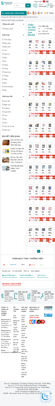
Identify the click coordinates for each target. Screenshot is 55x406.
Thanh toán (15, 336)
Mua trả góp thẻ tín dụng (24, 358)
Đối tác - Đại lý (16, 344)
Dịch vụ (26, 271)
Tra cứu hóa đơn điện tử (16, 350)
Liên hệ (15, 340)
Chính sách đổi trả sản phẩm (24, 327)
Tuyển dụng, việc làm (16, 329)
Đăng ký (51, 7)
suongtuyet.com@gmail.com (11, 352)
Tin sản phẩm (17, 271)
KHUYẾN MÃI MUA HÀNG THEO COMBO (17, 168)
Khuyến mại (6, 271)
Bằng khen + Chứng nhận (23, 366)
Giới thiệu (15, 316)
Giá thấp (48, 29)
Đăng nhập (51, 6)
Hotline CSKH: (34, 316)
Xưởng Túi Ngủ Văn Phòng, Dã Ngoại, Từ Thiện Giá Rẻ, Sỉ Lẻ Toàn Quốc (17, 151)
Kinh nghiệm (35, 271)
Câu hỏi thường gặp (24, 374)
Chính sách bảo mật (24, 335)
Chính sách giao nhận (23, 318)
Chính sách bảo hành (23, 343)
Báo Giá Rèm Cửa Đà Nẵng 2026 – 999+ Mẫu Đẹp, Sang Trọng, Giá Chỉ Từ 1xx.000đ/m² (17, 142)
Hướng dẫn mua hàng (24, 351)
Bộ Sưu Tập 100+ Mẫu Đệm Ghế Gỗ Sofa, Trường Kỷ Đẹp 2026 (17, 160)
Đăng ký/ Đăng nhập (16, 322)
